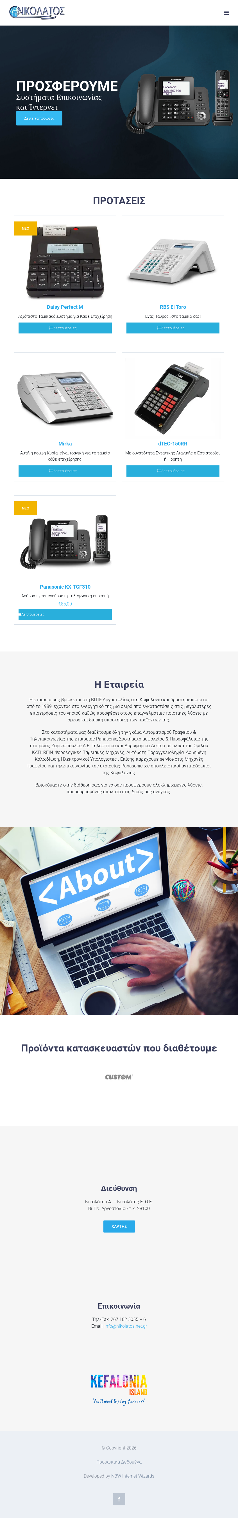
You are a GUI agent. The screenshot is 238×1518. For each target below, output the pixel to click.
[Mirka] (65, 396)
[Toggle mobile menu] (227, 13)
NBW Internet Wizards (132, 1476)
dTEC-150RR (172, 444)
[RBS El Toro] (173, 259)
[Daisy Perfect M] (65, 259)
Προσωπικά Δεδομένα (119, 1462)
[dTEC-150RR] (173, 396)
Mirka (65, 444)
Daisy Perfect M (65, 307)
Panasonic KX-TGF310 (65, 587)
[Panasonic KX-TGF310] (65, 539)
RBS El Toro (173, 307)
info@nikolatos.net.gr (126, 1326)
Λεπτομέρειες (65, 328)
